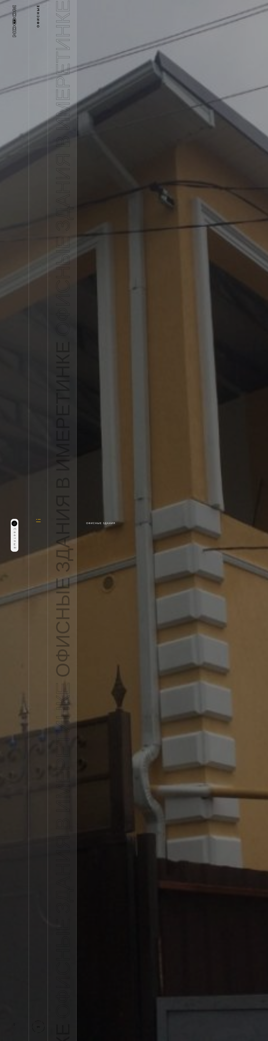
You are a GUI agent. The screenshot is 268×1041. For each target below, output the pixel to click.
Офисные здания (100, 523)
